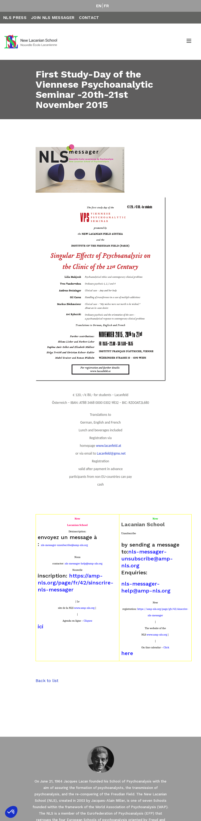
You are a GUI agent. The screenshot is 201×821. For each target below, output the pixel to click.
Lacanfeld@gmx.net (111, 453)
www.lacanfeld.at (108, 445)
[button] (11, 811)
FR (106, 5)
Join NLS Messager (52, 17)
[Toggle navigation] (189, 41)
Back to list (47, 680)
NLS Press (14, 17)
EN (99, 5)
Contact (89, 17)
